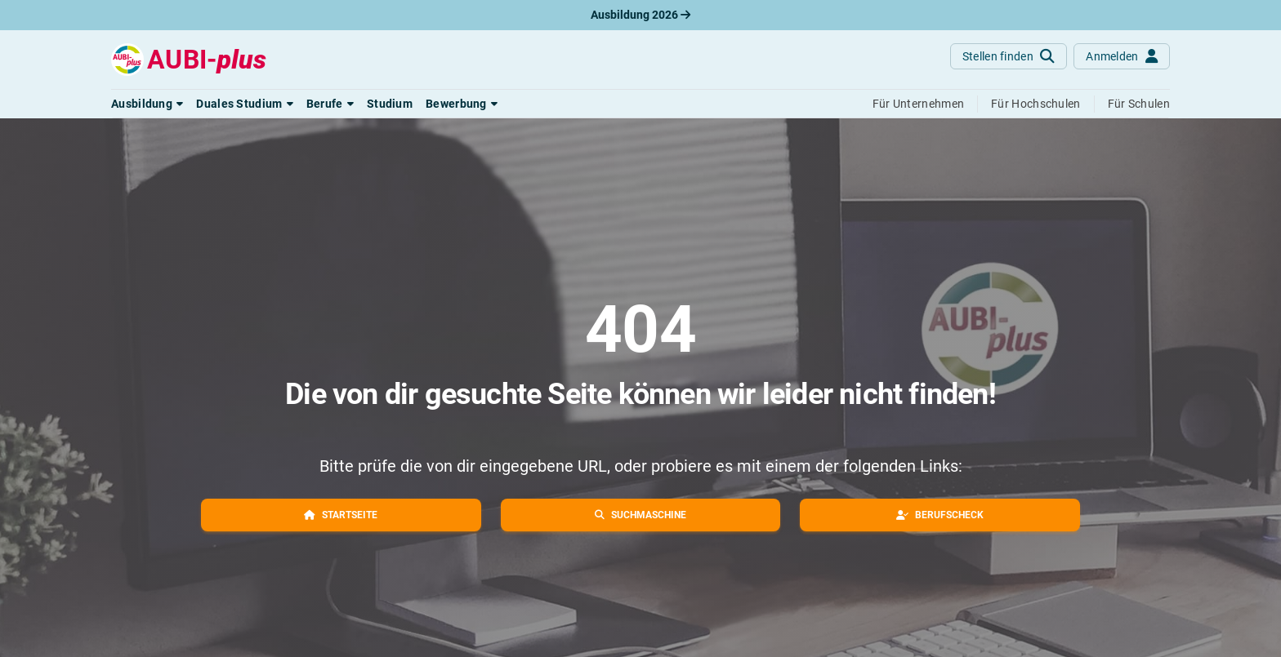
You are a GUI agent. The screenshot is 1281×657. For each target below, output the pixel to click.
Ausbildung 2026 (640, 14)
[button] (147, 103)
